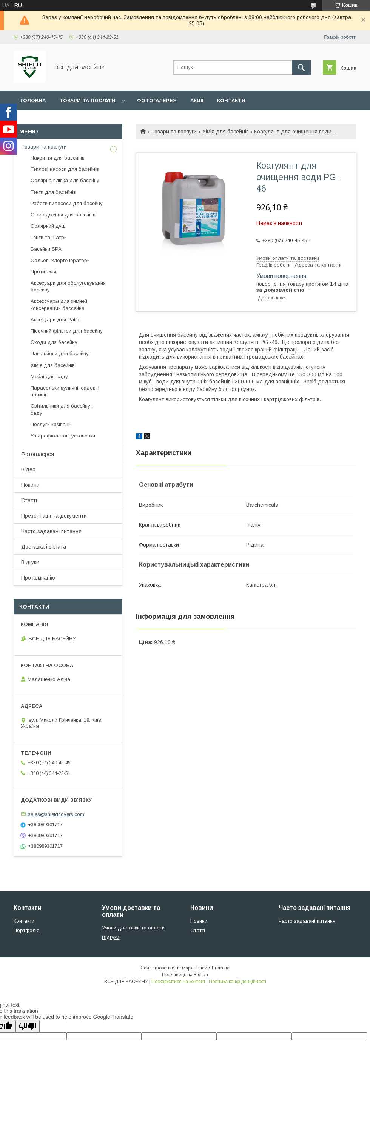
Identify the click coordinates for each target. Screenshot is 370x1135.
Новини (30, 485)
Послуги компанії (51, 424)
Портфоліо (27, 930)
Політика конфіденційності (237, 981)
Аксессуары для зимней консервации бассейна (59, 304)
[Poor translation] (27, 1026)
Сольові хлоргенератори (60, 260)
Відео (28, 469)
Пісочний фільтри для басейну (67, 331)
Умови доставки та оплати (133, 928)
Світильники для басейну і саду (62, 409)
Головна (33, 100)
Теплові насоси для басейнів (65, 169)
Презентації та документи (54, 516)
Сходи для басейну (54, 342)
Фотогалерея (157, 100)
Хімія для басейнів (225, 132)
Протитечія (43, 272)
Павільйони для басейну (60, 353)
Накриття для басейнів (58, 158)
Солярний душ (48, 226)
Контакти (231, 100)
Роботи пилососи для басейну (67, 203)
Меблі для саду (49, 376)
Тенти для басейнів (53, 192)
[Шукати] (301, 67)
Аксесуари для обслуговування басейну (68, 286)
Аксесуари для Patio (55, 319)
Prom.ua (221, 968)
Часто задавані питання (51, 531)
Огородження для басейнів (63, 215)
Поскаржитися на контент (178, 981)
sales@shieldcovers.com (56, 814)
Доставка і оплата (43, 547)
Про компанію (38, 578)
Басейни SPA (46, 249)
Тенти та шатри (49, 237)
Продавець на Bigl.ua (185, 974)
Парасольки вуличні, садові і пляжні (65, 391)
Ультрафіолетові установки (63, 436)
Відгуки (30, 562)
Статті (29, 500)
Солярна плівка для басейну (65, 180)
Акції (197, 100)
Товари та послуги (87, 100)
